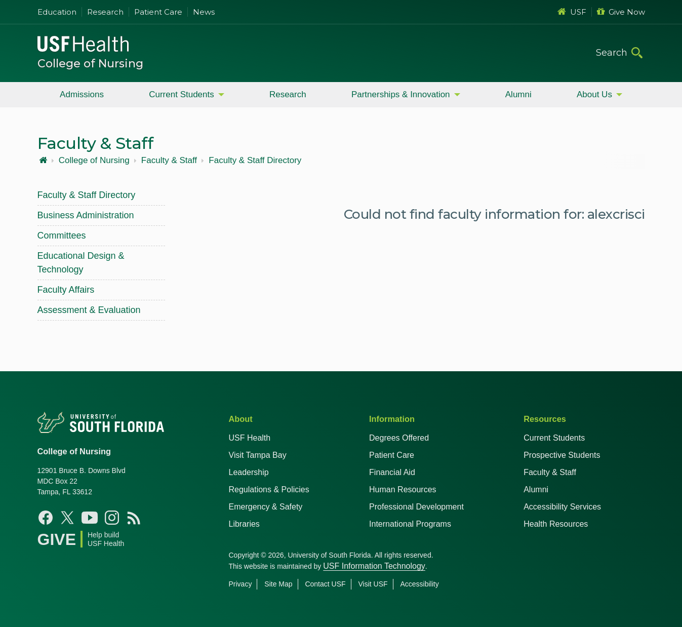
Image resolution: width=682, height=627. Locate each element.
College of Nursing (90, 63)
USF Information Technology (374, 566)
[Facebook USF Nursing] (45, 518)
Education (56, 12)
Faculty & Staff (169, 160)
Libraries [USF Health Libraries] (244, 524)
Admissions (82, 94)
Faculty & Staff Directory (255, 160)
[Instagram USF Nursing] (112, 518)
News (204, 12)
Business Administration (85, 215)
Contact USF (325, 584)
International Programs (410, 524)
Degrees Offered (399, 438)
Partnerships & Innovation (400, 94)
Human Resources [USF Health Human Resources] (402, 489)
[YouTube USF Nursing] (90, 518)
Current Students (181, 94)
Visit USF (372, 584)
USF (571, 12)
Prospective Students (562, 455)
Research (105, 12)
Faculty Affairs (66, 290)
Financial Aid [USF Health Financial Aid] (392, 472)
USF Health (250, 438)
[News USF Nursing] (134, 518)
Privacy (240, 584)
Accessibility (419, 584)
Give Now (621, 12)
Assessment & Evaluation (89, 310)
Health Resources (556, 524)
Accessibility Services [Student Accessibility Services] (562, 506)
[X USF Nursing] (67, 518)
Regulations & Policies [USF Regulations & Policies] (269, 489)
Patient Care (158, 12)
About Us (594, 94)
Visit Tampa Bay (258, 455)
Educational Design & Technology (81, 263)
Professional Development (416, 506)
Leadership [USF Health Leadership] (249, 472)
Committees (61, 235)
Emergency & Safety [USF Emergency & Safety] (266, 506)
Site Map (278, 584)
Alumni (518, 94)
